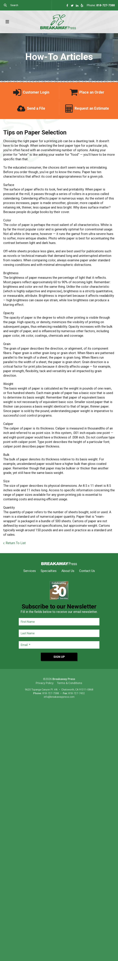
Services (29, 571)
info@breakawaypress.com (59, 696)
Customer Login (36, 92)
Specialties (48, 571)
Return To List (16, 543)
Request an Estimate (92, 108)
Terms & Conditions (69, 683)
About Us (67, 571)
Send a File (36, 108)
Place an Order (91, 92)
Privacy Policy (45, 683)
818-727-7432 (76, 693)
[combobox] (26, 5)
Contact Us (87, 571)
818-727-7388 (105, 5)
